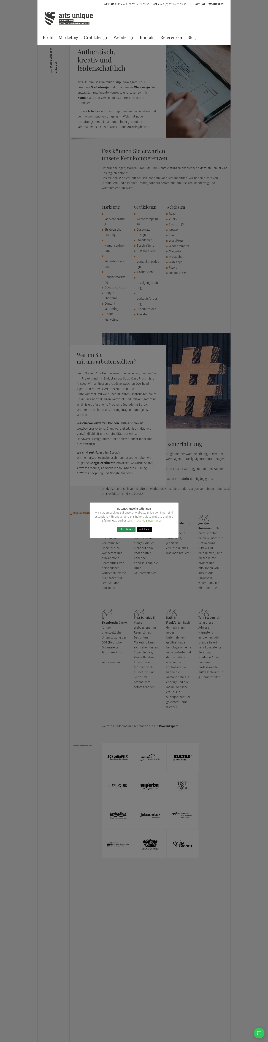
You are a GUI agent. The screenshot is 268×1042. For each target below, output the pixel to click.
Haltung (199, 4)
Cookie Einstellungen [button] (150, 520)
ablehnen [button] (144, 529)
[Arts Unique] (69, 25)
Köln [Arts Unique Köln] (156, 4)
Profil (48, 38)
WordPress (216, 4)
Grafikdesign (96, 38)
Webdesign (124, 38)
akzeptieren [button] (126, 529)
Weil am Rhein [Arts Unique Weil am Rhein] (113, 4)
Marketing (68, 38)
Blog (191, 38)
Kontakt (147, 38)
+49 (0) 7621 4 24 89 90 (136, 4)
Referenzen (171, 38)
